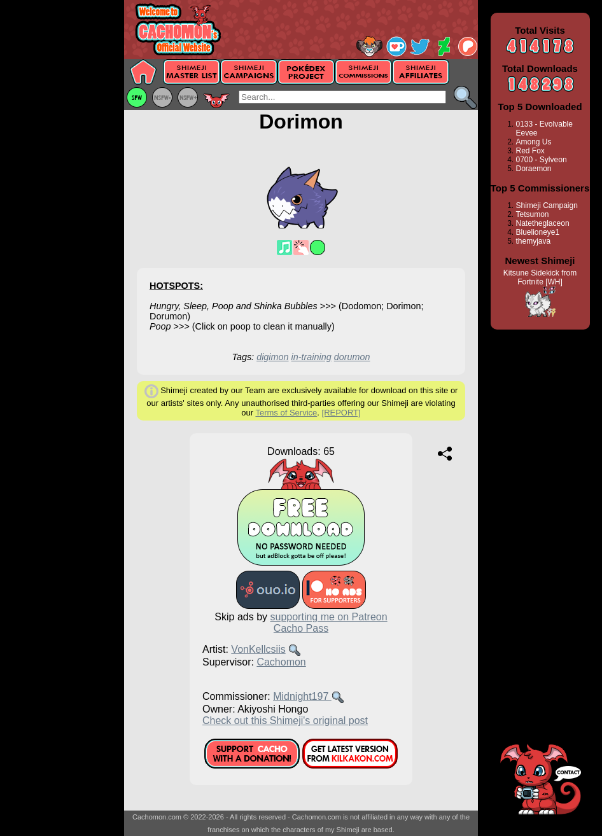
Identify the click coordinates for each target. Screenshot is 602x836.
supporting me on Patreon (329, 616)
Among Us (534, 141)
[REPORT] (341, 412)
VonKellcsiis (258, 649)
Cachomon (280, 662)
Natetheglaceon (543, 223)
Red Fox (530, 150)
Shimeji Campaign (547, 205)
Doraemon (534, 168)
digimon (272, 357)
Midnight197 (302, 696)
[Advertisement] (62, 202)
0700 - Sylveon (541, 159)
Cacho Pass (301, 628)
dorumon (352, 357)
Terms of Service (286, 412)
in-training (311, 357)
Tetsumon (532, 214)
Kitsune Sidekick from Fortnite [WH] (540, 277)
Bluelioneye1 (538, 232)
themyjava (533, 241)
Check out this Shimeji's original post (285, 720)
